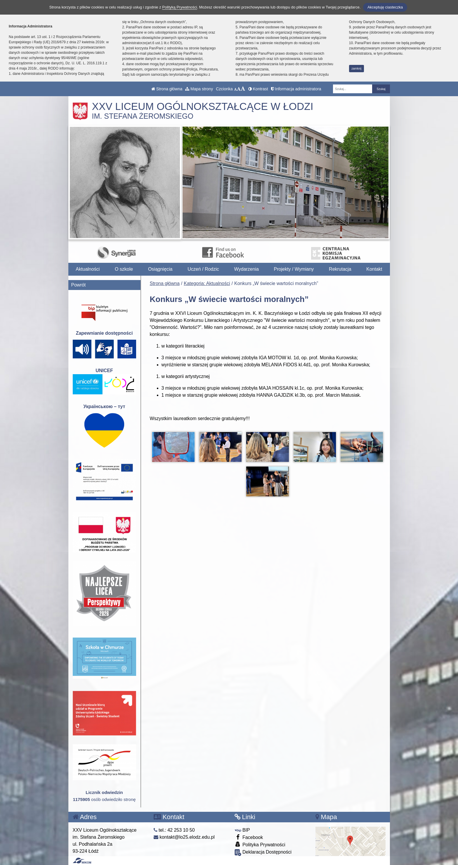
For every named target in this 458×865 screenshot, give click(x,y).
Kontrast (258, 89)
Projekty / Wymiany (294, 269)
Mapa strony (199, 89)
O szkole (124, 269)
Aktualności (88, 269)
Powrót (78, 284)
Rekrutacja (340, 269)
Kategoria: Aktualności (207, 283)
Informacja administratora (296, 89)
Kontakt (374, 269)
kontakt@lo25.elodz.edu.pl (184, 837)
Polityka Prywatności (260, 844)
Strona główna (166, 89)
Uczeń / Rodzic (203, 269)
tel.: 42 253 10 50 (174, 830)
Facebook (249, 837)
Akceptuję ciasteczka (385, 7)
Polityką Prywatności (179, 7)
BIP (242, 830)
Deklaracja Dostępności (263, 852)
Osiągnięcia (160, 269)
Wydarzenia (246, 269)
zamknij (356, 68)
